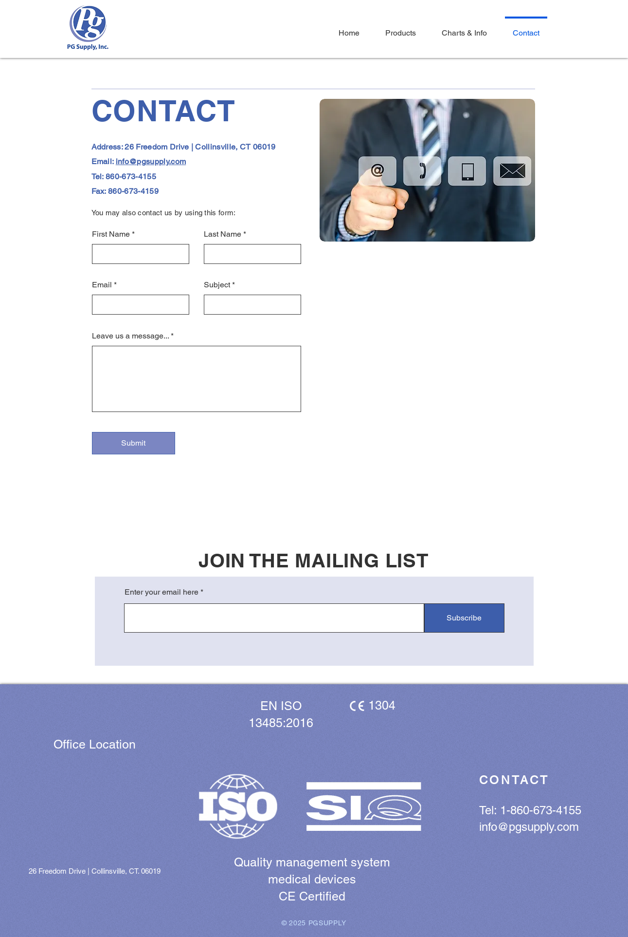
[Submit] (133, 443)
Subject (217, 285)
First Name (111, 234)
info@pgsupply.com (151, 161)
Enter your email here (161, 592)
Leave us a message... (130, 336)
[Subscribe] (464, 618)
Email (102, 285)
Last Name (222, 234)
